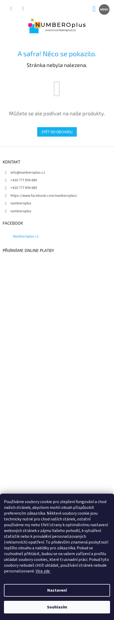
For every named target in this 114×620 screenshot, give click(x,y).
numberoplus (21, 203)
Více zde (43, 571)
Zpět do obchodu (57, 132)
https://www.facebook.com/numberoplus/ (44, 195)
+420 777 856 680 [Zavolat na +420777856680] (24, 180)
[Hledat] (11, 9)
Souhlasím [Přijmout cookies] (57, 607)
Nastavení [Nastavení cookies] (57, 590)
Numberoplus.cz (26, 236)
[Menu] (104, 9)
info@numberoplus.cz (28, 172)
